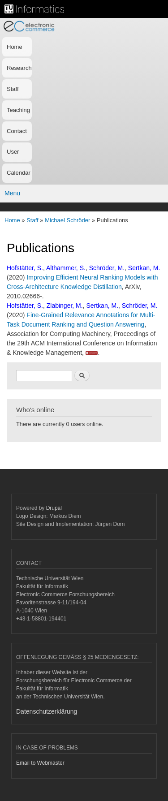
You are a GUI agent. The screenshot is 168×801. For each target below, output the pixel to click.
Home (14, 46)
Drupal (54, 508)
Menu (12, 193)
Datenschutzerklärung (46, 711)
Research (19, 68)
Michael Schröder (67, 220)
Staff (13, 89)
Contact (17, 131)
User (13, 151)
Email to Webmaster (40, 763)
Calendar (18, 172)
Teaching (18, 110)
